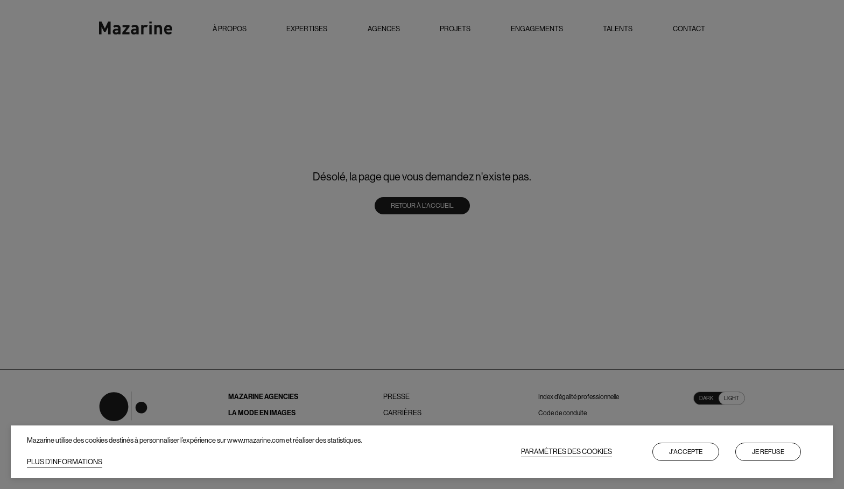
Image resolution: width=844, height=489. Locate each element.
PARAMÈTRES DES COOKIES (566, 452)
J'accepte (685, 452)
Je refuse (768, 452)
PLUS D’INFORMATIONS (64, 462)
